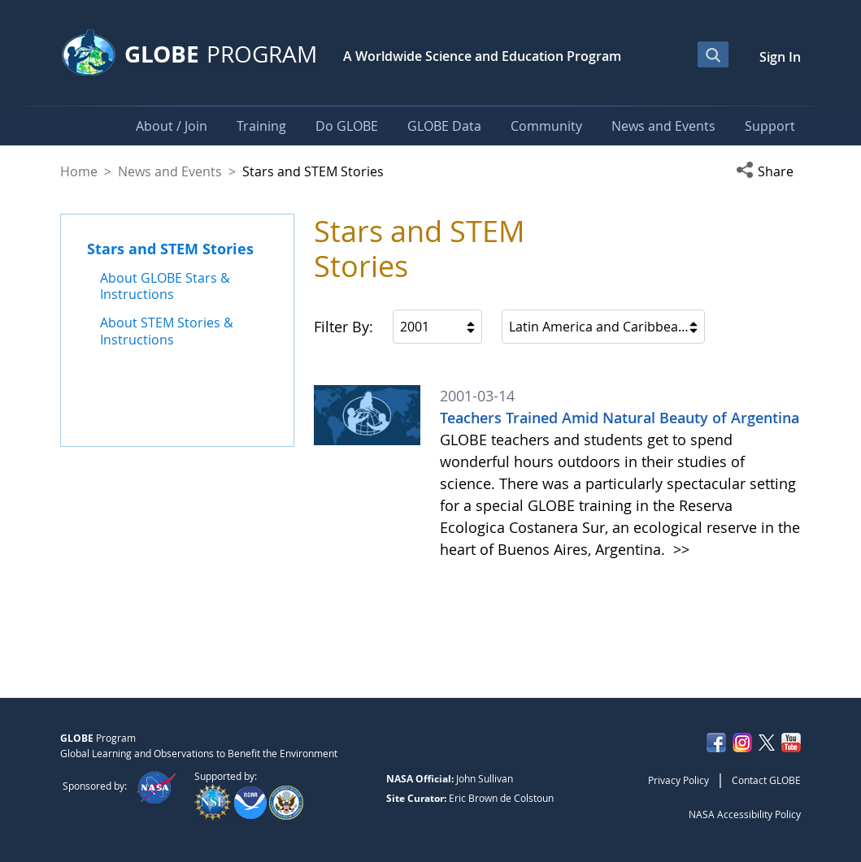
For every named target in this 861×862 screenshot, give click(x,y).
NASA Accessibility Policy (745, 814)
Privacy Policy (678, 779)
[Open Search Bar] (713, 54)
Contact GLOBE (766, 779)
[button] (768, 171)
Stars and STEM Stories (170, 248)
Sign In (780, 57)
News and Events (170, 171)
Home (79, 171)
